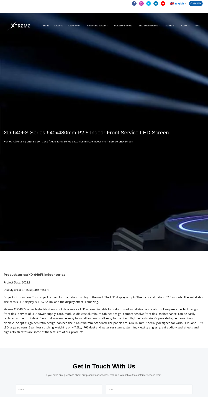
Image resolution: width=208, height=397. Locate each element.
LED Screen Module (148, 25)
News (197, 25)
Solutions (169, 25)
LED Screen (74, 25)
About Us (58, 25)
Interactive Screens (123, 25)
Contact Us (195, 3)
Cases (184, 25)
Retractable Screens (97, 25)
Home (46, 25)
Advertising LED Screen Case (30, 141)
